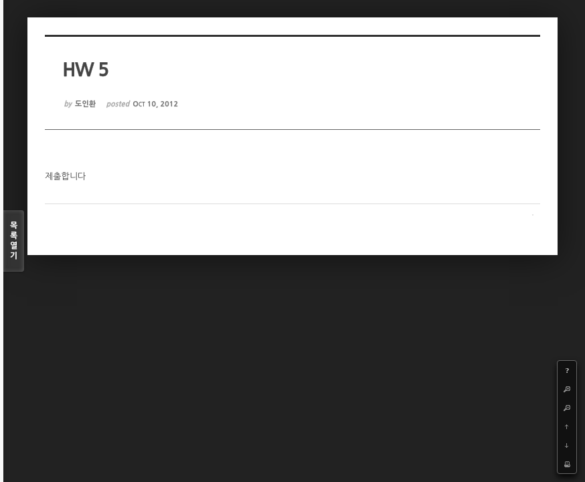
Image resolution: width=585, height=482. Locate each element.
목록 (13, 241)
